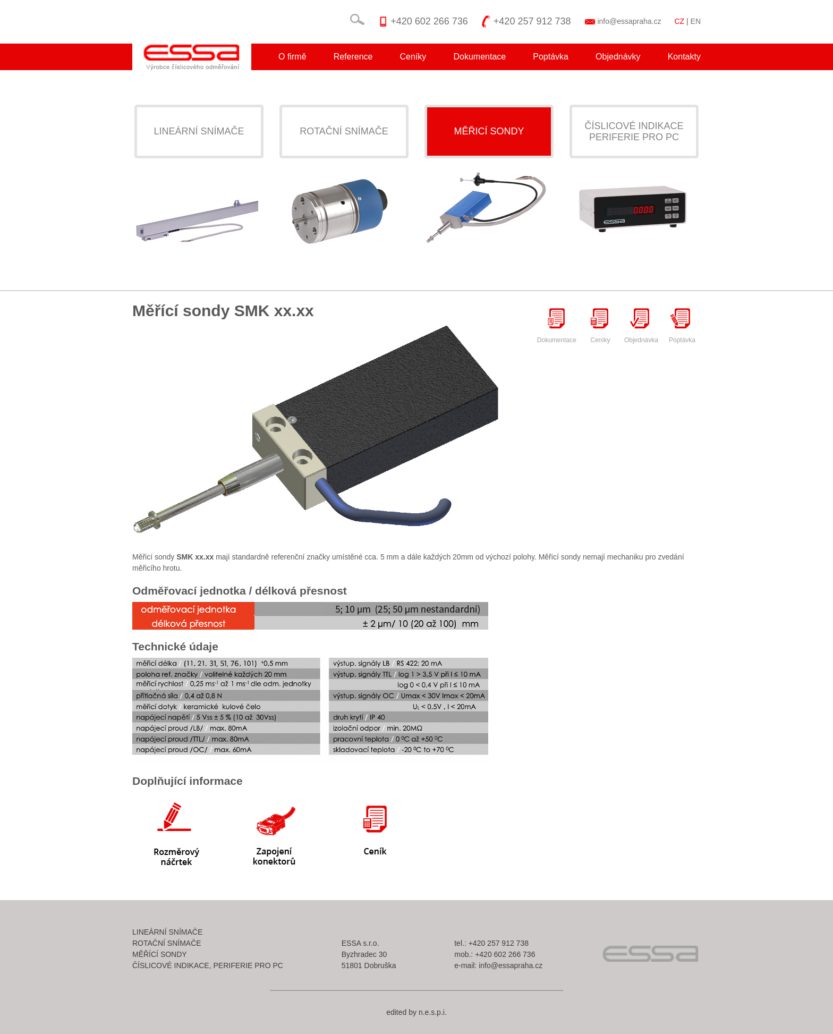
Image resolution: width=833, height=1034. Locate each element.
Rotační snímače (344, 131)
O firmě (292, 56)
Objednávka (641, 325)
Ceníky (413, 56)
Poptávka (550, 56)
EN (696, 21)
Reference (353, 56)
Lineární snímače (199, 131)
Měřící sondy (159, 954)
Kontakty (684, 56)
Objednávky (618, 56)
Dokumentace (479, 56)
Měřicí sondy (489, 131)
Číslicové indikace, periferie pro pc (207, 965)
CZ (679, 21)
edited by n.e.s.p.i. (416, 1012)
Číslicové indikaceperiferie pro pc (633, 131)
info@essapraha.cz (629, 21)
